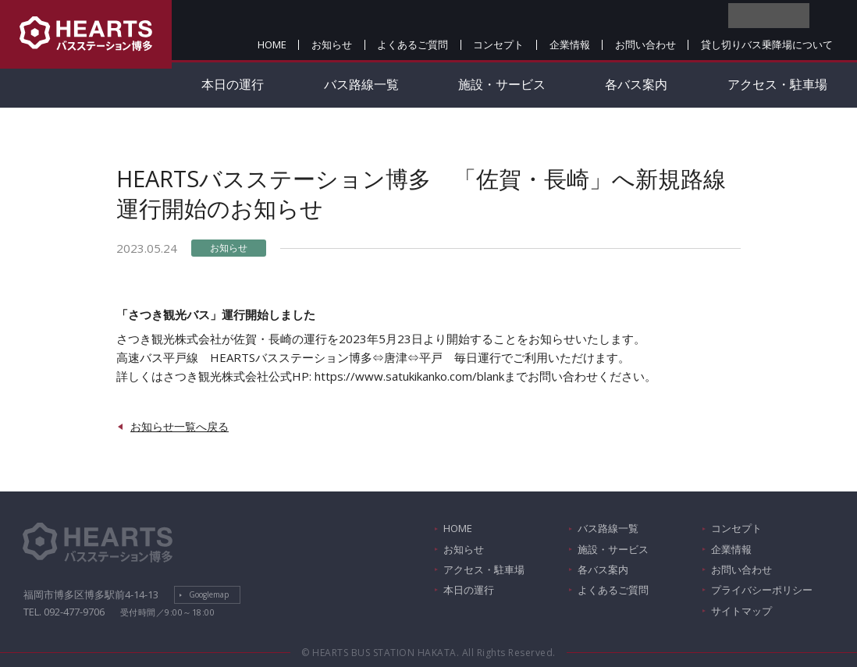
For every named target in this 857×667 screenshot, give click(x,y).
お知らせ (331, 44)
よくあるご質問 (412, 44)
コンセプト (498, 44)
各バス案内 (636, 84)
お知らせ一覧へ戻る (179, 426)
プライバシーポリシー (762, 590)
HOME (272, 44)
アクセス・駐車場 (484, 569)
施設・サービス (502, 84)
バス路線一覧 (361, 84)
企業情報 (569, 44)
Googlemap (209, 594)
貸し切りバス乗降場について (767, 44)
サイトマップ (741, 611)
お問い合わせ (645, 44)
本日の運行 (232, 84)
